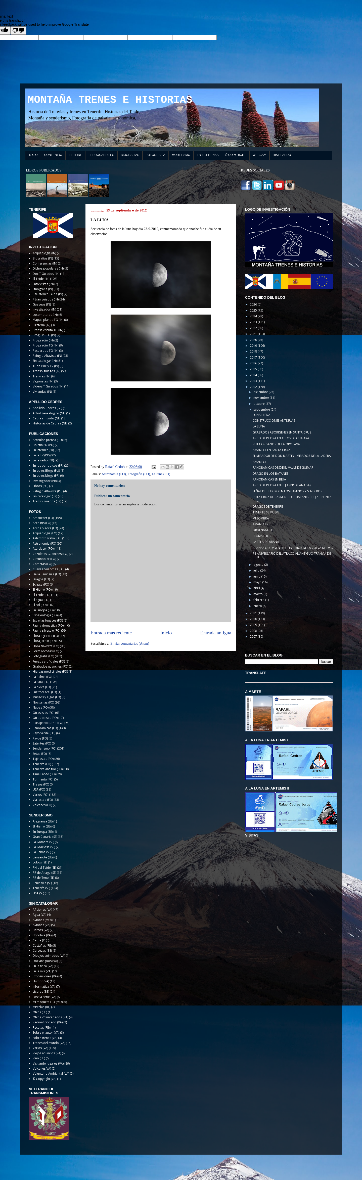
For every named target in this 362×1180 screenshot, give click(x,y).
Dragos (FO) (41, 579)
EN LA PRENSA (208, 155)
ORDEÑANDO (262, 530)
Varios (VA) (40, 1048)
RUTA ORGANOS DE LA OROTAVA (276, 444)
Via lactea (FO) (43, 800)
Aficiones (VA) (42, 909)
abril (257, 588)
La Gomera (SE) (43, 842)
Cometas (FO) (42, 564)
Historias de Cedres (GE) (50, 423)
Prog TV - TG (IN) (44, 335)
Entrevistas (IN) (43, 284)
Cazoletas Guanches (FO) (50, 554)
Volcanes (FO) (42, 805)
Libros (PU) (40, 486)
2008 (254, 631)
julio (256, 570)
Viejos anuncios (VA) (47, 1053)
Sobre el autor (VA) (46, 1032)
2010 (254, 619)
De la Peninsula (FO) (47, 574)
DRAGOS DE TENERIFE (268, 506)
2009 (254, 625)
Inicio (166, 632)
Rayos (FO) (40, 738)
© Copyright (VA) (44, 1079)
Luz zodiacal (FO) (45, 692)
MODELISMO (181, 155)
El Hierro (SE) (42, 826)
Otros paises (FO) (45, 718)
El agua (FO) (41, 600)
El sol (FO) (40, 605)
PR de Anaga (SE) (44, 872)
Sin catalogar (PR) (45, 496)
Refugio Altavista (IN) (47, 356)
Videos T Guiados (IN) (48, 386)
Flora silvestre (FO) (46, 646)
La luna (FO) (161, 474)
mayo (257, 582)
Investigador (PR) (45, 481)
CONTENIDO (53, 155)
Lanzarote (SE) (43, 857)
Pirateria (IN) (41, 325)
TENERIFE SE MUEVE (266, 512)
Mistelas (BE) (41, 1007)
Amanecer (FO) (43, 518)
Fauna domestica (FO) (48, 625)
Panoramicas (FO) (45, 728)
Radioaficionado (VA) (48, 1022)
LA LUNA (259, 426)
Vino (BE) (39, 1058)
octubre (259, 404)
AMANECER (260, 524)
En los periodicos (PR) (48, 465)
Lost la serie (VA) (44, 997)
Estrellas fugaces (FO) (48, 620)
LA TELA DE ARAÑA (266, 542)
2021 (254, 334)
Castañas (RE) (42, 945)
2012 (254, 387)
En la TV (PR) (41, 455)
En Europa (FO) (43, 610)
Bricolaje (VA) (42, 935)
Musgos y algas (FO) (47, 697)
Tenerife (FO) (42, 764)
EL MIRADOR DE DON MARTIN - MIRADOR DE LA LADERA (292, 456)
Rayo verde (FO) (44, 733)
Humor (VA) (41, 981)
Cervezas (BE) (42, 950)
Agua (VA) (39, 914)
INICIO (33, 155)
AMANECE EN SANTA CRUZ (271, 450)
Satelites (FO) (42, 743)
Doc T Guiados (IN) (46, 274)
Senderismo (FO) (44, 748)
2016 (254, 363)
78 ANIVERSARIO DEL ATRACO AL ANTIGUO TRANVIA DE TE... (292, 555)
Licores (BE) (41, 991)
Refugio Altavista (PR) (47, 491)
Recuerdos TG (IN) (45, 350)
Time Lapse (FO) (44, 774)
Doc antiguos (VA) (45, 961)
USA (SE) (38, 893)
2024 (254, 316)
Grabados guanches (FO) (50, 666)
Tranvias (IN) (41, 376)
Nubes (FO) (41, 707)
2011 (254, 613)
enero (258, 606)
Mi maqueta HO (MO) (48, 1002)
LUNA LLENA (261, 415)
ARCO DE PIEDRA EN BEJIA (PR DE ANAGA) (281, 485)
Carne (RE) (40, 940)
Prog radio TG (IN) (45, 345)
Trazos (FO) (41, 784)
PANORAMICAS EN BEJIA (269, 479)
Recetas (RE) (41, 1027)
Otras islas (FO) (43, 713)
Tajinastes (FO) (43, 759)
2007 (254, 636)
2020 (254, 340)
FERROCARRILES (101, 155)
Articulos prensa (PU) (48, 440)
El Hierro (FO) (42, 589)
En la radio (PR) (43, 460)
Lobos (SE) (40, 862)
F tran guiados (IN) (46, 299)
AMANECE (259, 462)
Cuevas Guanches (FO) (48, 569)
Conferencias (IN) (45, 263)
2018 (254, 351)
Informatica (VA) (44, 986)
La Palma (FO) (42, 677)
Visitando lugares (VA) (48, 1063)
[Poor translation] (18, 30)
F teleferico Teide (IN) (48, 294)
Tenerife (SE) (41, 888)
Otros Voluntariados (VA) (50, 1017)
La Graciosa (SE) (44, 847)
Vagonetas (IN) (43, 381)
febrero (259, 600)
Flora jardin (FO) (44, 641)
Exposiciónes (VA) (45, 976)
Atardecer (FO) (43, 548)
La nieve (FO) (42, 687)
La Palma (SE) (42, 852)
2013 (254, 381)
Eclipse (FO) (41, 584)
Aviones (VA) (41, 925)
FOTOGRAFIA (155, 155)
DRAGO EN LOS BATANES (270, 473)
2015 (254, 369)
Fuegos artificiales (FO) (49, 661)
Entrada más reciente (111, 632)
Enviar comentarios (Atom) (129, 643)
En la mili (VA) (42, 971)
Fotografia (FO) (139, 474)
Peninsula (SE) (42, 883)
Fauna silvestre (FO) (46, 630)
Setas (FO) (40, 754)
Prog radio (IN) (43, 340)
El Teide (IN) (41, 279)
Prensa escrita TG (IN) (48, 330)
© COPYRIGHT (235, 155)
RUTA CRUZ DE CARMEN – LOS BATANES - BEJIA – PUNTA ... (292, 499)
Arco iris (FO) (42, 523)
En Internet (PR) (43, 450)
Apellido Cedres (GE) (47, 408)
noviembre (261, 398)
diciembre (261, 392)
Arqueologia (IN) (44, 253)
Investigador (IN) (44, 309)
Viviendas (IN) (42, 391)
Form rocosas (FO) (46, 651)
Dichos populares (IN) (48, 268)
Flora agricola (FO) (46, 636)
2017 (254, 357)
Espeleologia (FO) (45, 615)
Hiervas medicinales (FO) (50, 671)
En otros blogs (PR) (46, 475)
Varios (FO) (40, 795)
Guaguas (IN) (42, 304)
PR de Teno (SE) (43, 878)
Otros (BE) (40, 1012)
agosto (258, 564)
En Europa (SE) (43, 831)
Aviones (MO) (42, 920)
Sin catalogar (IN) (45, 361)
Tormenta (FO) (43, 779)
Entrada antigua (216, 632)
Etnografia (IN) (43, 289)
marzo (258, 594)
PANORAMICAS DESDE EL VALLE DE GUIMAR (283, 467)
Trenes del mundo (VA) (49, 1043)
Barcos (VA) (41, 930)
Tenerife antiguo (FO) (48, 769)
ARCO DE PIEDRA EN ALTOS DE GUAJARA (281, 438)
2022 (254, 328)
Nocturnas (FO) (43, 702)
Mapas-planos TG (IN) (48, 320)
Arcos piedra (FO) (45, 528)
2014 (254, 375)
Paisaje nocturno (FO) (48, 723)
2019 (254, 345)
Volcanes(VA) (42, 1068)
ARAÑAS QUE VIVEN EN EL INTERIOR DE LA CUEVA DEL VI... (293, 548)
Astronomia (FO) (114, 474)
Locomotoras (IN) (45, 315)
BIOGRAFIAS (130, 155)
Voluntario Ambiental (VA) (51, 1073)
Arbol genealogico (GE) (49, 413)
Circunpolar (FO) (44, 559)
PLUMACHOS (262, 536)
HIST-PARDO (282, 155)
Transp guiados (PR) (47, 501)
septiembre (262, 409)
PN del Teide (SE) (44, 867)
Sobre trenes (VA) (45, 1038)
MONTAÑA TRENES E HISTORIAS (110, 100)
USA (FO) (39, 789)
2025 (254, 310)
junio (257, 576)
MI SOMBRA (261, 518)
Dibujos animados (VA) (49, 955)
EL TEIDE (75, 155)
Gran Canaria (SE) (45, 837)
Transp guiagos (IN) (46, 371)
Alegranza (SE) (43, 821)
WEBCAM (259, 155)
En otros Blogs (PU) (46, 470)
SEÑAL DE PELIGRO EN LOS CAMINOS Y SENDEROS (287, 491)
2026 (254, 304)
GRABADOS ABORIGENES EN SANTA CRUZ (282, 432)
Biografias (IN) (43, 258)
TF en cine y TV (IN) (46, 366)
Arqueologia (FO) (45, 533)
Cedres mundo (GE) (46, 418)
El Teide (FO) (41, 595)
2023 (254, 322)
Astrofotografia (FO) (47, 538)
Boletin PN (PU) (43, 445)
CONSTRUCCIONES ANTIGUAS (274, 420)
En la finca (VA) (43, 966)
